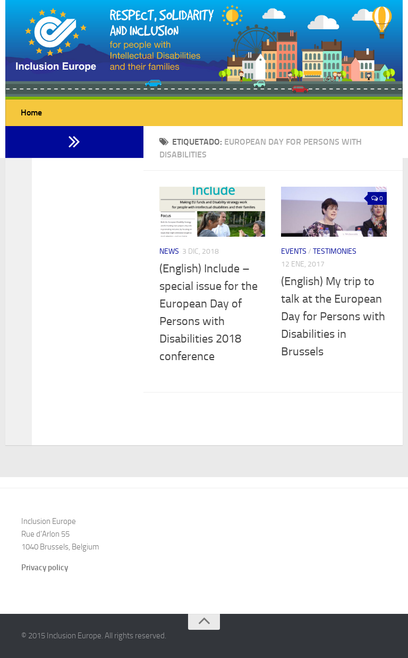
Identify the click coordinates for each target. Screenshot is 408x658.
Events (294, 251)
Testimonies (334, 251)
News (169, 251)
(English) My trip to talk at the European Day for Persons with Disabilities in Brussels (333, 316)
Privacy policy (44, 567)
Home (31, 112)
